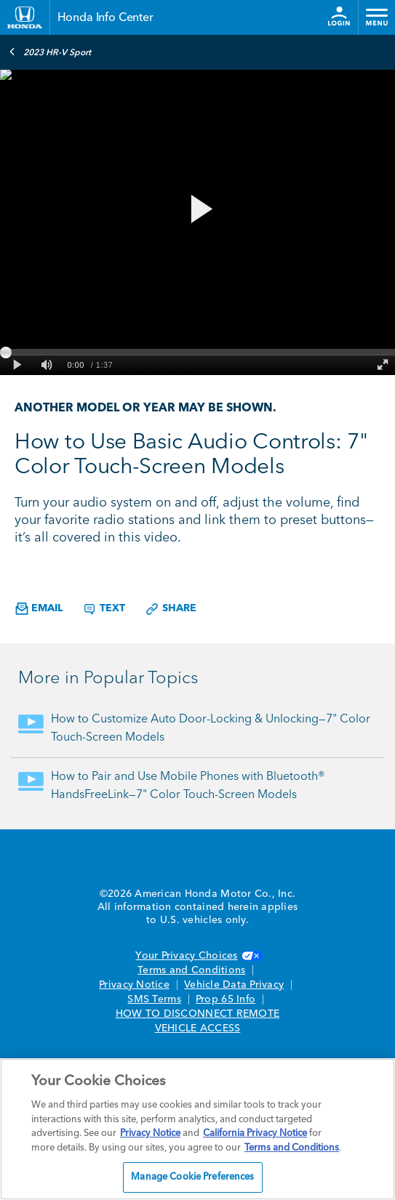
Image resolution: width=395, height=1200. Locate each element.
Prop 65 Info (225, 999)
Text (103, 609)
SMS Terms (153, 999)
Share (170, 609)
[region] (197, 1129)
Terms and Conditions (191, 970)
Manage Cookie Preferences (192, 1177)
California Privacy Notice (255, 1133)
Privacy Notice (134, 985)
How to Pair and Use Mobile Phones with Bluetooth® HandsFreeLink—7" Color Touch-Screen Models (188, 786)
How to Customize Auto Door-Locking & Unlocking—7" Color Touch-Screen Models (210, 729)
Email (39, 609)
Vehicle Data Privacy (234, 985)
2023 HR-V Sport (50, 52)
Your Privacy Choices (197, 956)
